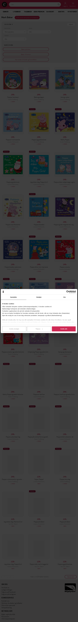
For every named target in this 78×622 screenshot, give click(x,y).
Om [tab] (64, 297)
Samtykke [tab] (13, 297)
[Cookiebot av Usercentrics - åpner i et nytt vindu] (68, 291)
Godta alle (63, 329)
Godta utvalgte (14, 329)
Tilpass (39, 329)
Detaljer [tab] (39, 297)
